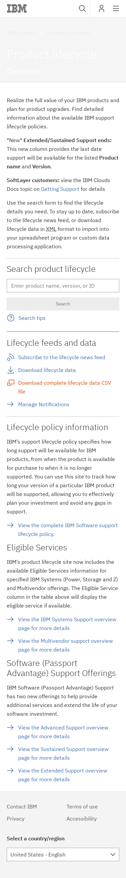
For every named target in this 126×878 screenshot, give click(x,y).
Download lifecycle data (47, 370)
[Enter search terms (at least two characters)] (63, 285)
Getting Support (60, 188)
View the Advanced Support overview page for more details (63, 732)
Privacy (16, 818)
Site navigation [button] (116, 12)
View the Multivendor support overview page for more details (65, 645)
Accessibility (82, 818)
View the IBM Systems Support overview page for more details (67, 623)
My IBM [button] (101, 11)
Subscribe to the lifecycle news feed (61, 357)
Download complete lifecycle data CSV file (64, 387)
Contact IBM (22, 806)
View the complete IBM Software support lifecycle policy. (68, 529)
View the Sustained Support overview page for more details (63, 753)
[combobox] (81, 8)
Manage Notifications (44, 404)
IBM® (17, 8)
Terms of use (82, 806)
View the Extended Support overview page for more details (62, 775)
